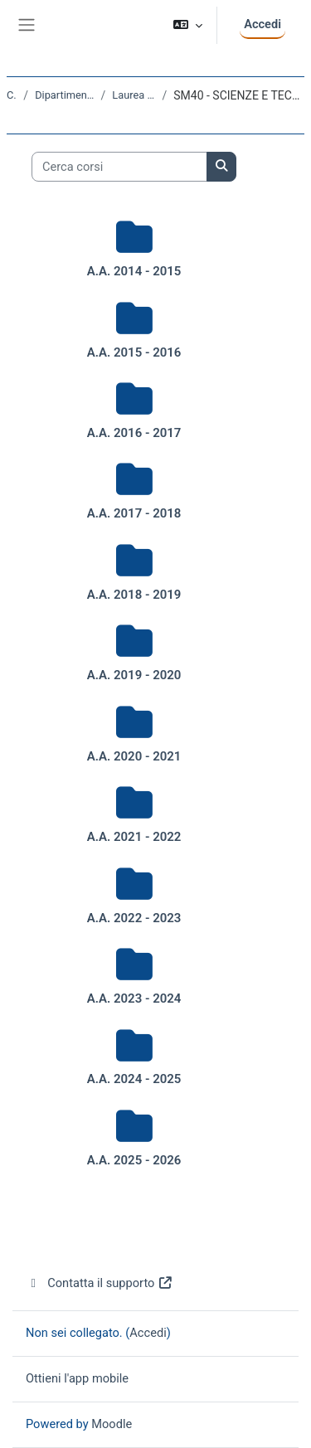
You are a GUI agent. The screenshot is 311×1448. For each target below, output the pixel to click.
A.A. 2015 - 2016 (134, 352)
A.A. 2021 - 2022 (134, 836)
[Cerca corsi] (119, 167)
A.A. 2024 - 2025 (134, 1078)
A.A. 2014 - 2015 (134, 271)
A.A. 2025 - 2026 (134, 1160)
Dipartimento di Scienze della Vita (64, 95)
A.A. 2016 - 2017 (134, 432)
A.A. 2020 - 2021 (134, 756)
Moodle (111, 1423)
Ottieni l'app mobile (77, 1378)
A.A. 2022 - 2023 (134, 918)
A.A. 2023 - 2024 (134, 998)
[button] (188, 25)
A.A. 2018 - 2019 (134, 594)
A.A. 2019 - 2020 (134, 675)
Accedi (262, 24)
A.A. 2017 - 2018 (134, 513)
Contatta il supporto (99, 1283)
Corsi (12, 95)
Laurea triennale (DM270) (133, 95)
